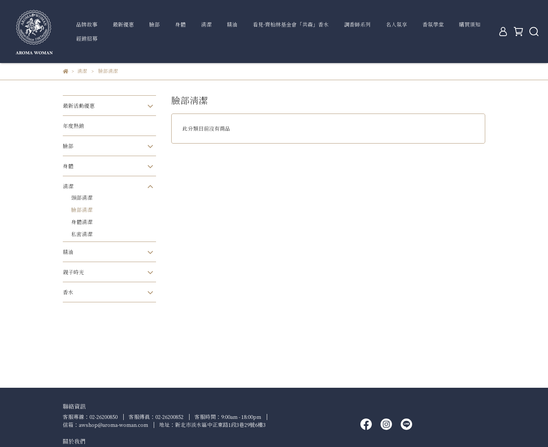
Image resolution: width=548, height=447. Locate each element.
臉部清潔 (81, 210)
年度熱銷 (73, 126)
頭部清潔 (81, 197)
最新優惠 (123, 24)
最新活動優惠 (79, 106)
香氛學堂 (433, 24)
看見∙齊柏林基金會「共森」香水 (291, 24)
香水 (68, 292)
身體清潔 (81, 222)
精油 (232, 24)
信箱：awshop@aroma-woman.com (105, 425)
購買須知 (469, 24)
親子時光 (73, 272)
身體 (180, 24)
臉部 (154, 24)
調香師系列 (357, 24)
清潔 (206, 24)
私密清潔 (81, 234)
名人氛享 (396, 24)
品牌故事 (86, 24)
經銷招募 (86, 38)
